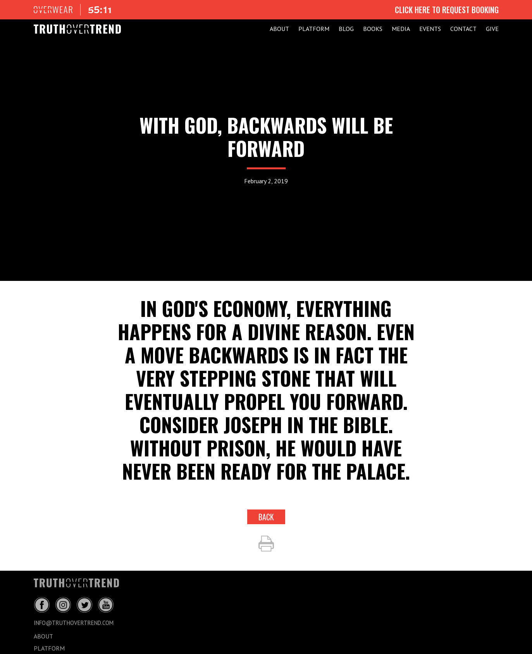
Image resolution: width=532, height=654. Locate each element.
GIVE (492, 29)
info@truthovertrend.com (74, 622)
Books (372, 29)
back (266, 517)
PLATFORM (313, 29)
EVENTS (430, 29)
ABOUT (279, 29)
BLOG (346, 29)
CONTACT (463, 29)
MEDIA (401, 29)
